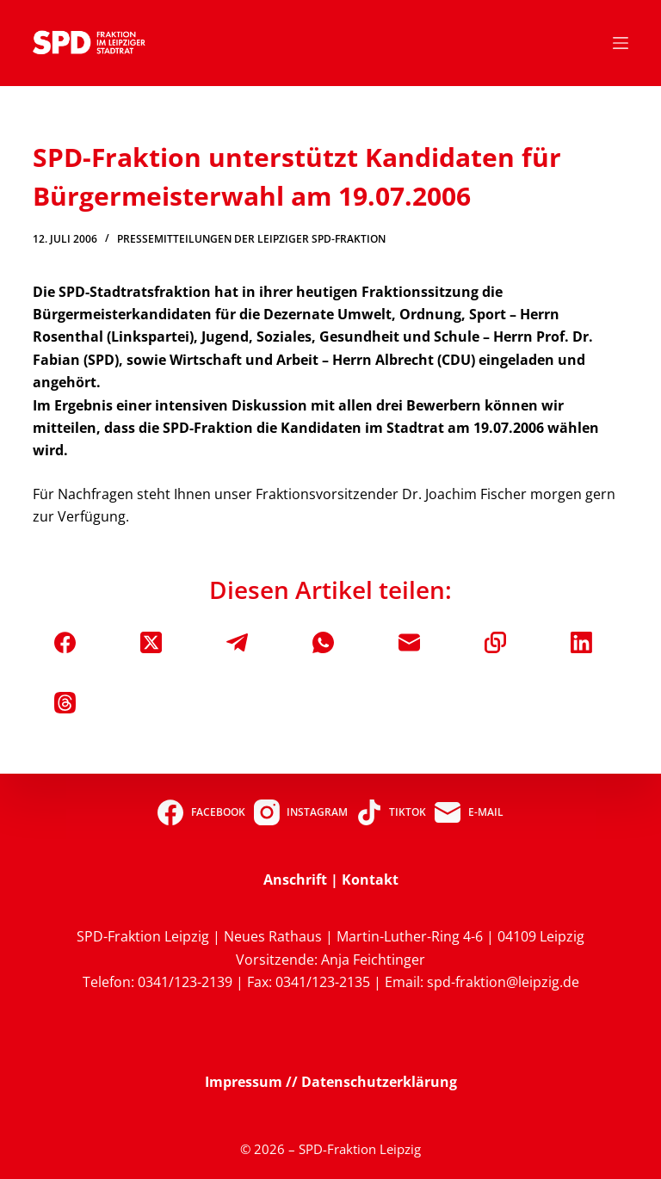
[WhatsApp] (323, 642)
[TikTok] (391, 812)
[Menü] (620, 43)
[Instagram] (301, 812)
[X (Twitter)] (151, 642)
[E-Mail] (409, 642)
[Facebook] (65, 642)
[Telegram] (237, 642)
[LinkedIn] (581, 642)
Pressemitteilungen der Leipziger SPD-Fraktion (251, 238)
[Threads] (65, 702)
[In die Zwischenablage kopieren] (495, 642)
